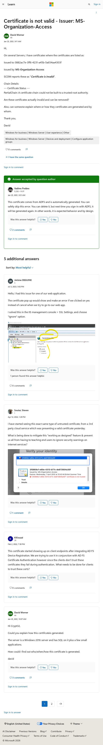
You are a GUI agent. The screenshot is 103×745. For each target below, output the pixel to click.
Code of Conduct (58, 735)
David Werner (17, 34)
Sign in (97, 4)
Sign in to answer (12, 712)
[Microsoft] (51, 4)
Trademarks (78, 735)
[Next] (60, 704)
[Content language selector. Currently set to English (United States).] (17, 723)
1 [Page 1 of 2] (44, 703)
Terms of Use (40, 735)
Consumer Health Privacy (15, 735)
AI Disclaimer (9, 731)
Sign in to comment (13, 167)
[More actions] (96, 12)
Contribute (56, 731)
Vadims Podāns (21, 188)
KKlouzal (18, 537)
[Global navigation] (3, 4)
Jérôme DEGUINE (23, 280)
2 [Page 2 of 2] (51, 703)
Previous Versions (27, 731)
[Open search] (89, 4)
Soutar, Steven (21, 410)
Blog (42, 731)
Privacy (68, 731)
